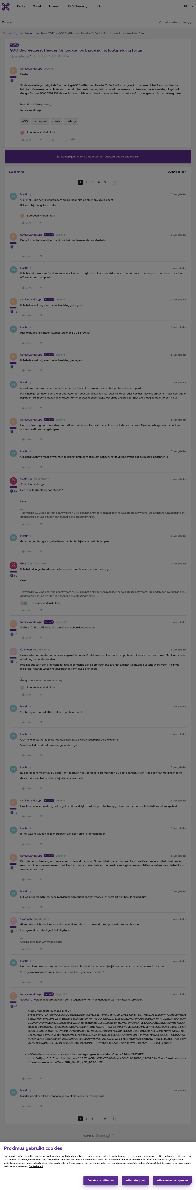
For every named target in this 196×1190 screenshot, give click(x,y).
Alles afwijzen (135, 1182)
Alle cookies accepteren (172, 1182)
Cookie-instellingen (101, 1182)
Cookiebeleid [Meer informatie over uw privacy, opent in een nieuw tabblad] (36, 1168)
